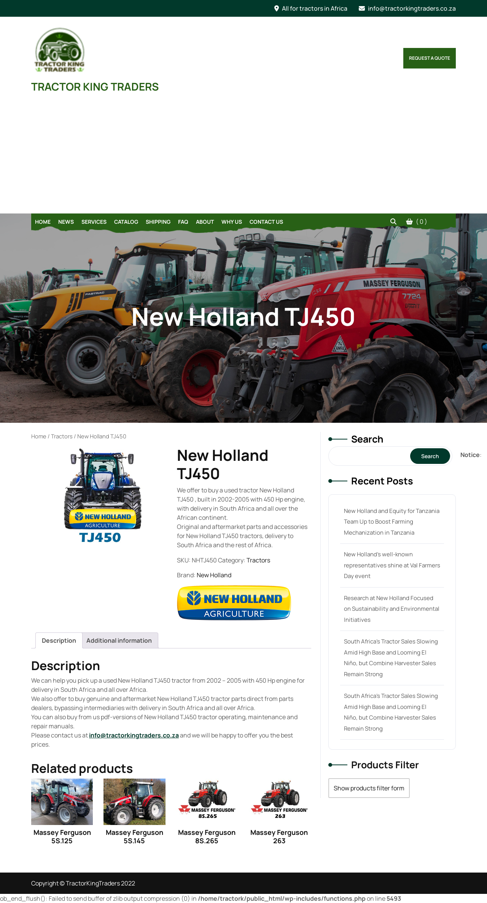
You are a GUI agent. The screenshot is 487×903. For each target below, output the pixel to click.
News (66, 221)
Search (367, 439)
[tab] (59, 640)
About (205, 221)
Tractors (62, 436)
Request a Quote (429, 58)
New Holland (214, 575)
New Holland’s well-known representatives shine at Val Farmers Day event (392, 565)
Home (43, 221)
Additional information (119, 640)
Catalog (126, 221)
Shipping (158, 221)
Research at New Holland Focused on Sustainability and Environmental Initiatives (391, 609)
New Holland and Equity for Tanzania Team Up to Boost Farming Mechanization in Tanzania (391, 522)
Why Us (231, 221)
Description (59, 640)
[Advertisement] (243, 156)
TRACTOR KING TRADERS (95, 86)
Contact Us (266, 221)
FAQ (183, 221)
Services (94, 221)
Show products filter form (369, 788)
